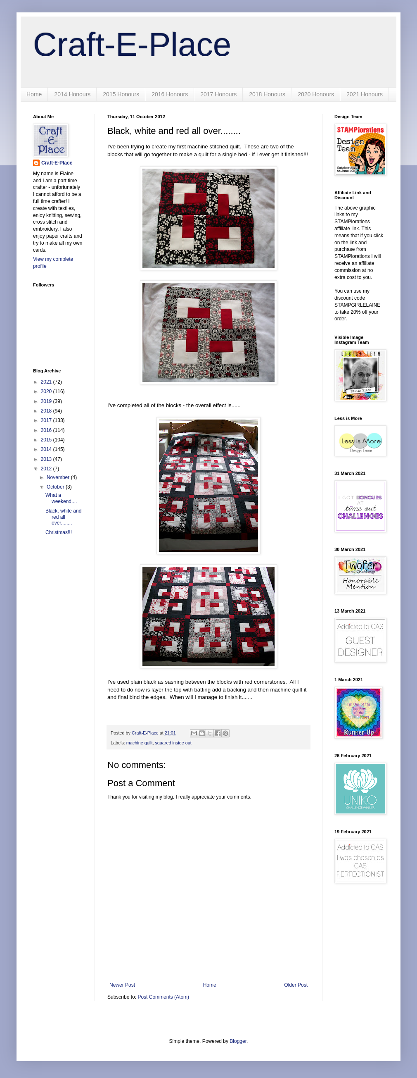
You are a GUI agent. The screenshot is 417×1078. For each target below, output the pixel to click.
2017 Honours (218, 94)
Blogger (238, 1041)
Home (34, 94)
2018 (47, 411)
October (56, 487)
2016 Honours (170, 94)
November (59, 477)
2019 (47, 401)
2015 (47, 440)
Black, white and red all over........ (63, 517)
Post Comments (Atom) (163, 997)
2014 (47, 449)
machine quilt (139, 742)
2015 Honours (121, 94)
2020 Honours (316, 94)
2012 (47, 469)
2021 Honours (364, 94)
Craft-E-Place (132, 44)
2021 (47, 382)
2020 (47, 391)
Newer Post (122, 985)
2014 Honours (72, 94)
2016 (47, 430)
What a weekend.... (61, 498)
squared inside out (173, 742)
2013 (47, 459)
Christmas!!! (58, 532)
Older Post (296, 985)
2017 (47, 420)
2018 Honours (267, 94)
